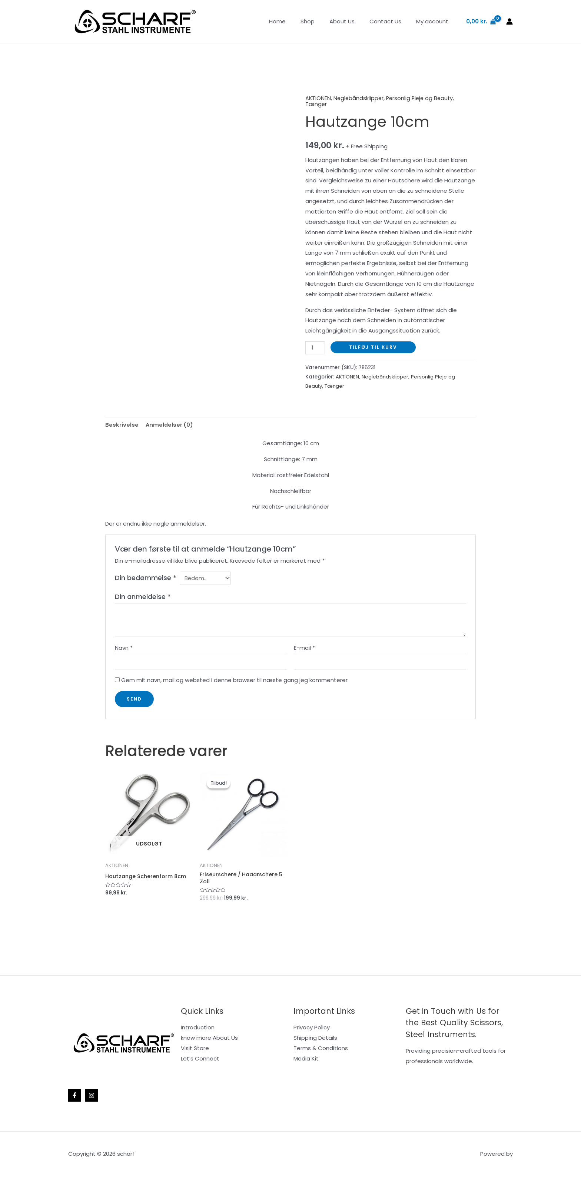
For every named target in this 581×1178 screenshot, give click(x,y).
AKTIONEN (318, 98)
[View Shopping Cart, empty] (481, 22)
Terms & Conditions (320, 1050)
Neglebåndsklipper (359, 98)
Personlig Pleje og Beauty (422, 98)
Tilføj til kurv (373, 347)
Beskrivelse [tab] (122, 424)
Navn (124, 648)
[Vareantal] (315, 347)
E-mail (304, 648)
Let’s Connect (200, 1060)
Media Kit (306, 1060)
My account (434, 21)
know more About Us (209, 1040)
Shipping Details (315, 1040)
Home (294, 21)
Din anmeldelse (143, 597)
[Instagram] (91, 1097)
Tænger (316, 103)
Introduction (198, 1029)
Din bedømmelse (145, 577)
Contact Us (391, 21)
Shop (320, 21)
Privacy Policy (311, 1029)
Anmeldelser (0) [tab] (170, 424)
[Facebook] (74, 1097)
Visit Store (195, 1050)
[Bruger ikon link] (509, 21)
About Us (351, 21)
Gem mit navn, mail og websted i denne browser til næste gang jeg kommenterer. (235, 681)
